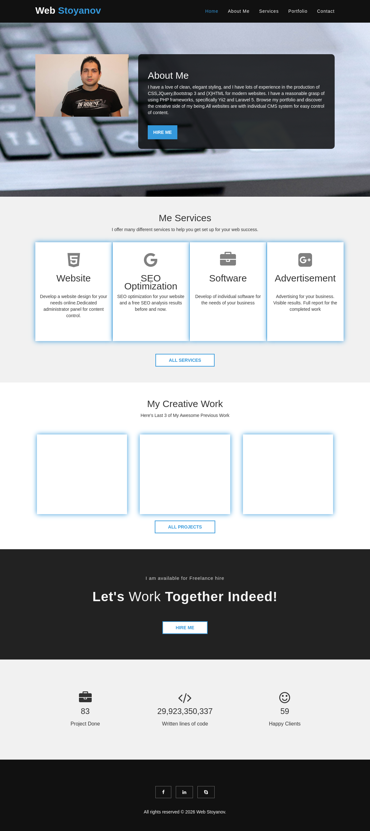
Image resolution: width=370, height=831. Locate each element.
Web (68, 10)
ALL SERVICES (185, 360)
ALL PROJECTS (185, 526)
